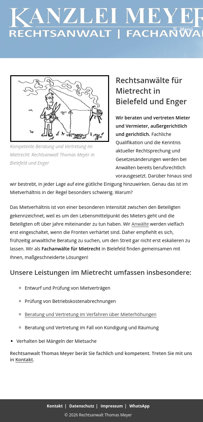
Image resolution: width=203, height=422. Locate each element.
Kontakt (24, 359)
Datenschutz (81, 406)
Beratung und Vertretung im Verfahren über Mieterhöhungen (91, 314)
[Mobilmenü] (183, 29)
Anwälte (140, 224)
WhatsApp (140, 406)
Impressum (112, 406)
